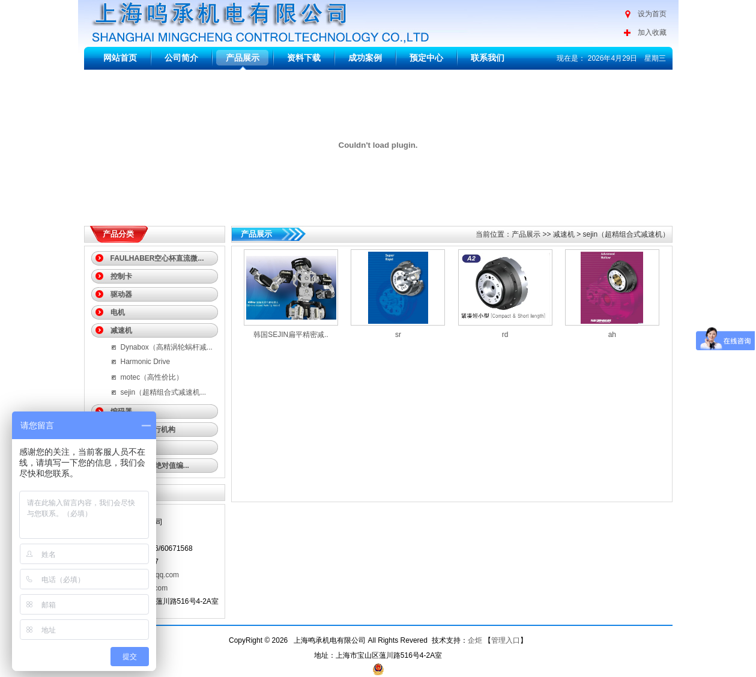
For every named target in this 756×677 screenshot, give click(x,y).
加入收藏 (652, 32)
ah (612, 334)
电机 (117, 312)
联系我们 (487, 57)
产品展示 (242, 57)
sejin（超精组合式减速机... (164, 392)
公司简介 (181, 57)
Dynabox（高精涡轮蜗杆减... (167, 347)
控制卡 (121, 276)
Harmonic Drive (146, 361)
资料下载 (304, 57)
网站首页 (120, 57)
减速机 (121, 330)
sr (398, 334)
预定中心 (426, 57)
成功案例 (365, 57)
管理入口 (505, 640)
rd (505, 334)
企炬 (475, 640)
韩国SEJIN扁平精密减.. (290, 334)
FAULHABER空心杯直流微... (157, 258)
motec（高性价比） (152, 377)
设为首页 (652, 14)
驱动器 (121, 294)
